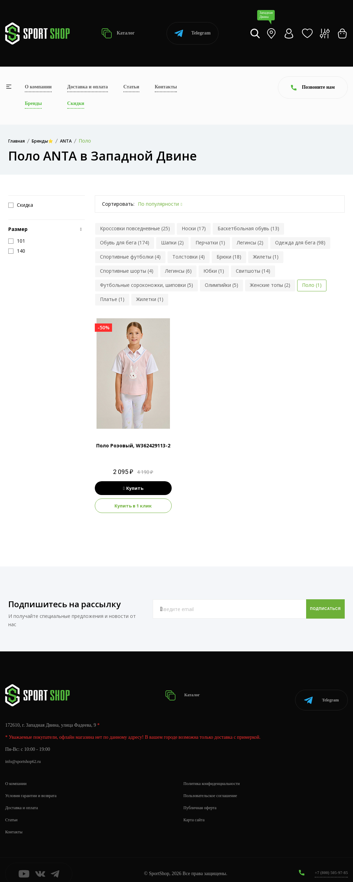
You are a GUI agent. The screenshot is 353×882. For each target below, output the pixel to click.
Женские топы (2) (270, 285)
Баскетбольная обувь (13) (248, 228)
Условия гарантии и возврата (34, 787)
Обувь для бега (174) (124, 242)
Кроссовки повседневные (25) (135, 228)
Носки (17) (194, 228)
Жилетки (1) (149, 299)
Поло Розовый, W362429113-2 (133, 445)
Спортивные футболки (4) (130, 256)
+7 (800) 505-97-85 (329, 864)
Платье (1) (112, 299)
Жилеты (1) (266, 256)
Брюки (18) (228, 256)
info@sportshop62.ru (25, 753)
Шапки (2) (172, 242)
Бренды (33, 103)
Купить (133, 488)
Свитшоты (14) (253, 271)
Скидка (20, 205)
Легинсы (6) (178, 271)
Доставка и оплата (87, 86)
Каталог (118, 33)
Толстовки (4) (188, 256)
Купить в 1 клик (133, 506)
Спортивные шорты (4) (126, 271)
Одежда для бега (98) (300, 242)
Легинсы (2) (250, 242)
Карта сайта (195, 811)
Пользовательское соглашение (214, 787)
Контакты (166, 86)
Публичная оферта (202, 799)
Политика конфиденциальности (216, 775)
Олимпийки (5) (221, 285)
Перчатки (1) (210, 242)
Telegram (192, 33)
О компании (38, 86)
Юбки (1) (213, 271)
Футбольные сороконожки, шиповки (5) (146, 285)
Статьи (131, 86)
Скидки (75, 103)
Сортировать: (118, 204)
